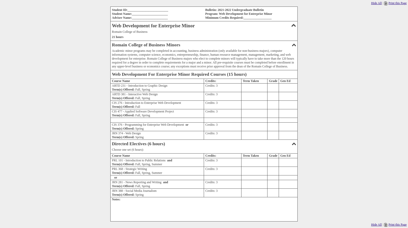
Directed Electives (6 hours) (204, 143)
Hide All (376, 3)
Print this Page (396, 3)
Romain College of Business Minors (204, 44)
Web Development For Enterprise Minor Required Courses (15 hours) (179, 74)
